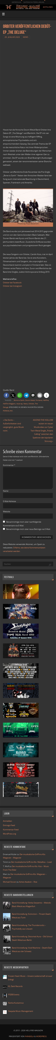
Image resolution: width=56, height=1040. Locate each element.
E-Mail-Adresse (9, 501)
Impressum (16, 2)
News (25, 37)
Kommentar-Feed (11, 829)
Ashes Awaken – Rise (28, 882)
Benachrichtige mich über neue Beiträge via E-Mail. (28, 529)
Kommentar (9, 465)
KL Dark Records (15, 986)
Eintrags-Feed (9, 825)
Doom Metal (30, 400)
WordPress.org (9, 834)
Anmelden (7, 821)
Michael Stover (9, 882)
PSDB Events (13, 994)
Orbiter (31, 404)
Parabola (29, 1036)
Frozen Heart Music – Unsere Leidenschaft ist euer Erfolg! (30, 978)
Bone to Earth (19, 400)
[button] (6, 395)
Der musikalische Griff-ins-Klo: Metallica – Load (31, 862)
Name (5, 491)
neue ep (19, 404)
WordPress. (41, 1036)
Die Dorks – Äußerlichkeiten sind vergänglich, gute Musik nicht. (13, 425)
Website (6, 511)
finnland (39, 400)
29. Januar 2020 (12, 37)
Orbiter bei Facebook (12, 282)
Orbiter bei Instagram (12, 286)
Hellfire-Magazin (9, 404)
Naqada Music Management (20, 1011)
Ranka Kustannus (16, 1003)
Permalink (8, 411)
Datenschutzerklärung (33, 2)
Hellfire (46, 400)
